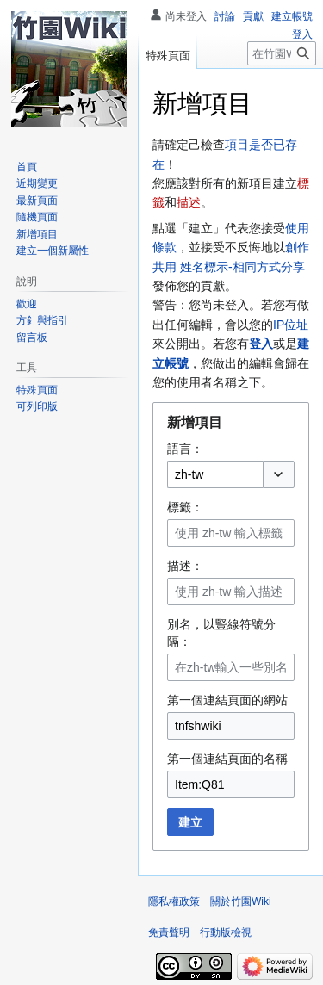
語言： (185, 448)
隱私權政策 (174, 901)
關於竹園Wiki (240, 901)
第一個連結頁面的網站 (227, 700)
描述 (189, 202)
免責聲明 (168, 932)
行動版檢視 (226, 932)
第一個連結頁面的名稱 (227, 758)
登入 (261, 343)
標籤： (185, 507)
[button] (279, 474)
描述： (185, 566)
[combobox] (215, 474)
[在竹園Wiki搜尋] (281, 53)
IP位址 (290, 324)
